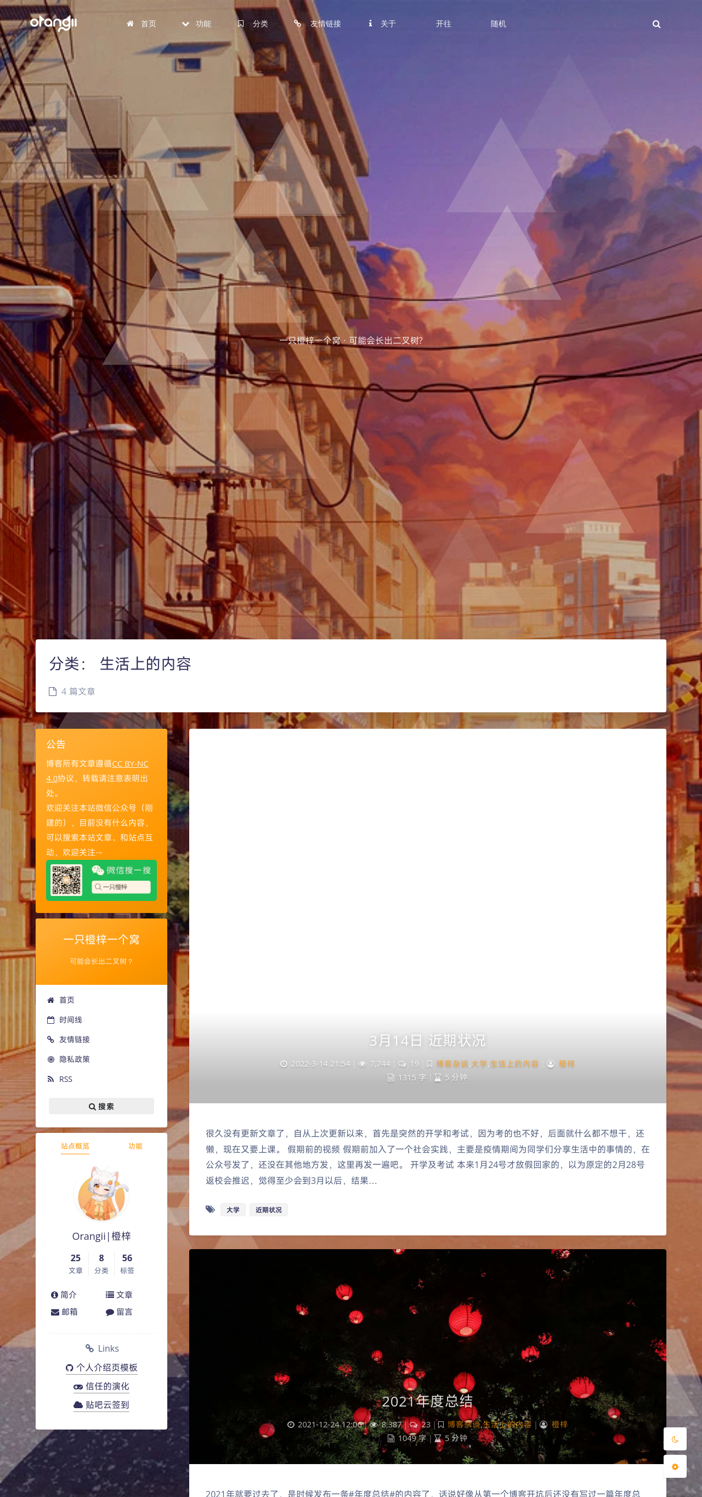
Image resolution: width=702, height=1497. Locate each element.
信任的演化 (101, 1386)
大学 (479, 1063)
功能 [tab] (135, 1146)
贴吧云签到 (101, 1405)
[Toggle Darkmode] (675, 1438)
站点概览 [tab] (75, 1146)
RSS (59, 1079)
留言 (119, 1311)
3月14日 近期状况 (427, 1040)
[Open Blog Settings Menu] (675, 1466)
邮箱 (64, 1311)
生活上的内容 (514, 1063)
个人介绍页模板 (102, 1368)
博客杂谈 (452, 1063)
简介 (64, 1294)
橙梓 (567, 1063)
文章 (119, 1294)
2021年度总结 (427, 1401)
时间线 (64, 1019)
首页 (61, 1000)
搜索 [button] (101, 1106)
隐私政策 (68, 1059)
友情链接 (68, 1039)
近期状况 (269, 1209)
